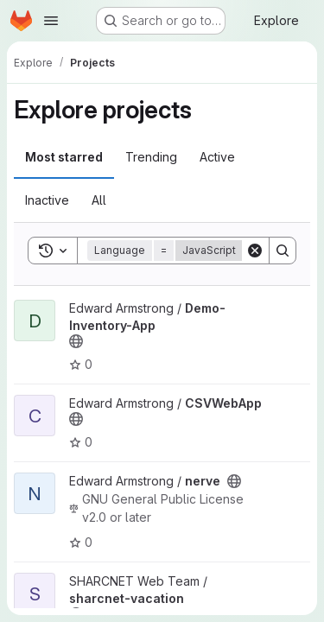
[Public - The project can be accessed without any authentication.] (76, 341)
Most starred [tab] (64, 156)
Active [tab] (217, 156)
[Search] (282, 250)
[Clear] (255, 250)
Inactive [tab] (47, 200)
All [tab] (99, 200)
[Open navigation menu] (51, 21)
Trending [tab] (151, 156)
